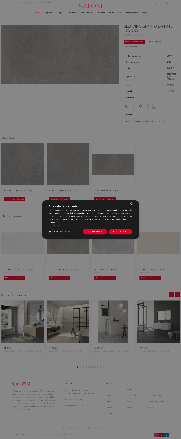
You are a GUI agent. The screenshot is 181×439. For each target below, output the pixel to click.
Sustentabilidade (86, 13)
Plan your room (132, 13)
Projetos (60, 13)
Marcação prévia (29, 3)
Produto (37, 13)
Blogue (144, 13)
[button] (59, 232)
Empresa (71, 13)
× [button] (135, 203)
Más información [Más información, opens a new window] (55, 225)
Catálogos (101, 13)
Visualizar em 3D (115, 13)
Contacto (16, 3)
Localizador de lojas (44, 3)
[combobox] (131, 203)
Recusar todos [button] (95, 231)
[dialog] (90, 219)
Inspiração (48, 13)
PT (161, 3)
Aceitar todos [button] (120, 231)
